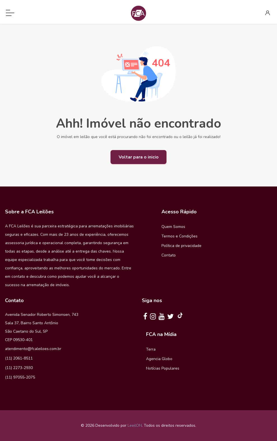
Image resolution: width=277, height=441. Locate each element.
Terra (151, 349)
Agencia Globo (159, 358)
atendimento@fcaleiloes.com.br (33, 348)
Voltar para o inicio (139, 157)
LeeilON (135, 425)
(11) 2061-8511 (19, 358)
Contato (168, 255)
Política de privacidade (181, 245)
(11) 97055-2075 (20, 377)
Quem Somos (173, 226)
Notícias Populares (162, 368)
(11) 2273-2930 (19, 367)
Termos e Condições (179, 236)
